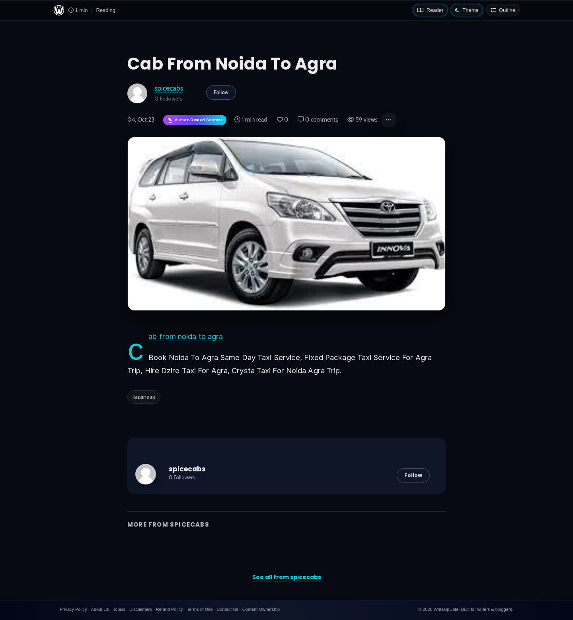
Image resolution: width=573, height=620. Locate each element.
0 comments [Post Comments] (318, 119)
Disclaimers (140, 609)
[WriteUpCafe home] (58, 10)
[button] (389, 120)
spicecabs (168, 88)
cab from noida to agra (185, 336)
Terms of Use (200, 609)
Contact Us (227, 609)
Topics (119, 609)
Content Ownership (261, 609)
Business (144, 397)
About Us (100, 609)
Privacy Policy (73, 609)
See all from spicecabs (286, 577)
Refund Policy (169, 609)
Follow (221, 92)
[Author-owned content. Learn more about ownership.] (194, 120)
